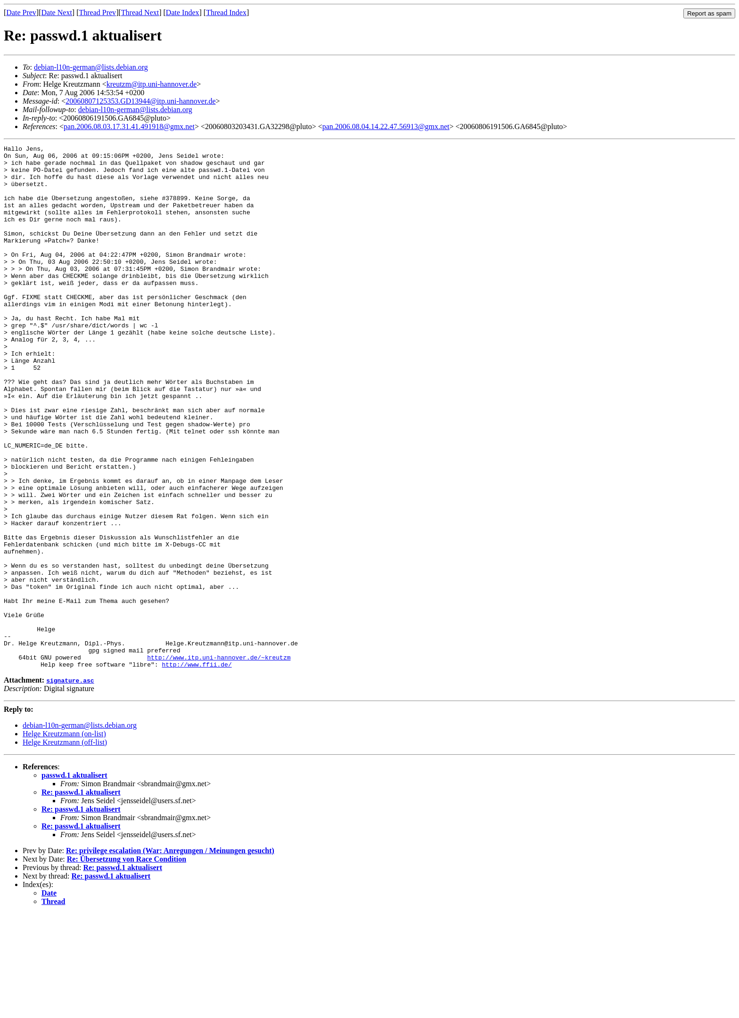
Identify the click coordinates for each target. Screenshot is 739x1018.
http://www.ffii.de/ (196, 769)
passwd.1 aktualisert (74, 880)
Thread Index (226, 12)
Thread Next (140, 12)
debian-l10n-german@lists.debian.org (91, 67)
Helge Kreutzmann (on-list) (64, 838)
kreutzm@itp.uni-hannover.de (152, 84)
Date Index (182, 12)
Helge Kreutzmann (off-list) (65, 847)
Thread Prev (97, 12)
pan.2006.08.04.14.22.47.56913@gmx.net (386, 126)
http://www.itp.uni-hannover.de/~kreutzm (218, 760)
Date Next (56, 12)
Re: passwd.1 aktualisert (81, 897)
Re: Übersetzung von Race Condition (126, 964)
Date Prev (21, 12)
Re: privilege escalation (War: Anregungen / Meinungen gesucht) (170, 955)
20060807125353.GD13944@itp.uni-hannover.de (140, 101)
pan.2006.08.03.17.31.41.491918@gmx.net (129, 126)
